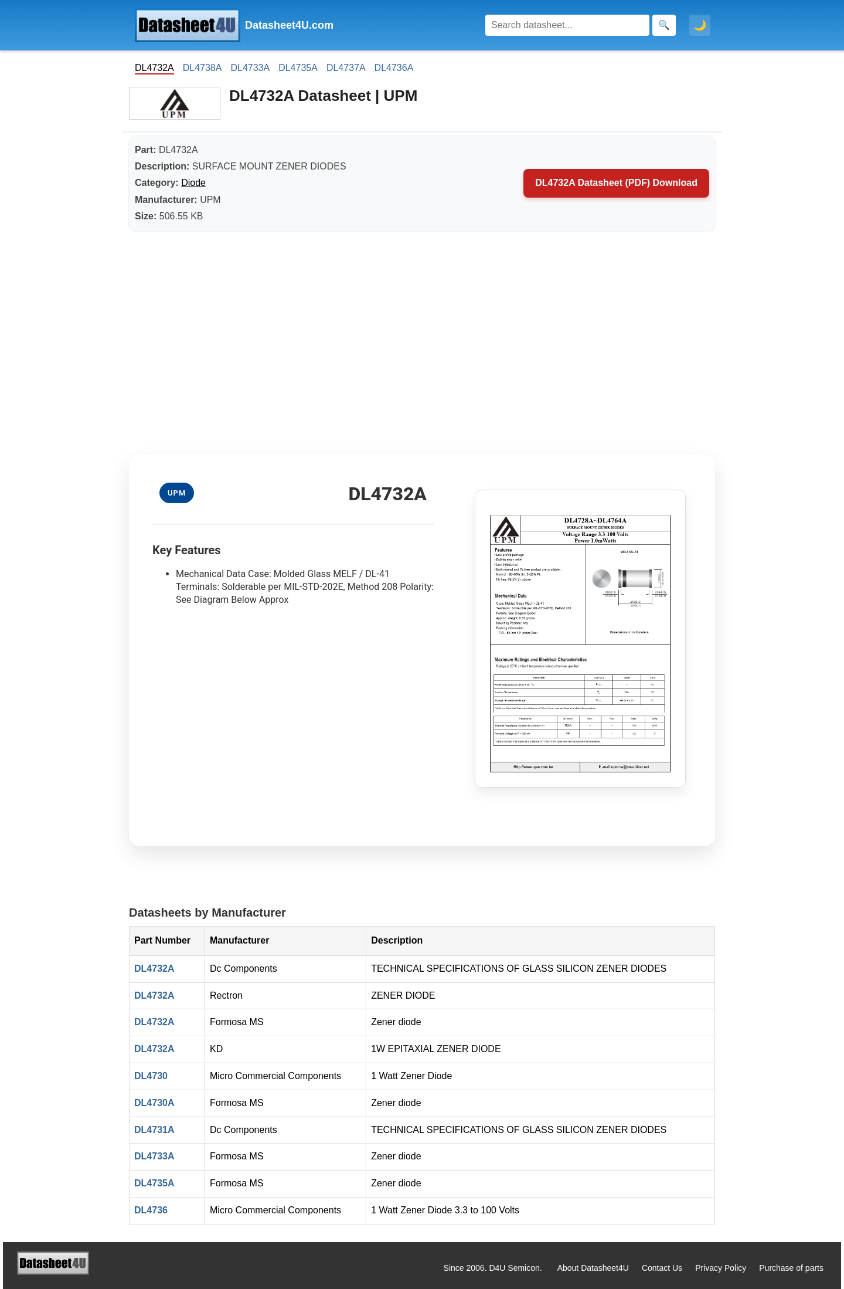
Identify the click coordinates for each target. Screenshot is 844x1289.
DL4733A (250, 68)
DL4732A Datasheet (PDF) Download (616, 183)
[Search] (567, 25)
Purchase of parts (791, 1268)
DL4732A (154, 968)
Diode (193, 183)
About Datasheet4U (593, 1268)
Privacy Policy (720, 1268)
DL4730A (154, 1103)
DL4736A (394, 68)
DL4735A (298, 68)
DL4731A (154, 1130)
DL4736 (151, 1210)
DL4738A (202, 68)
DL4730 (151, 1076)
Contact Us (662, 1268)
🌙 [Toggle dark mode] (699, 25)
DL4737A (346, 68)
